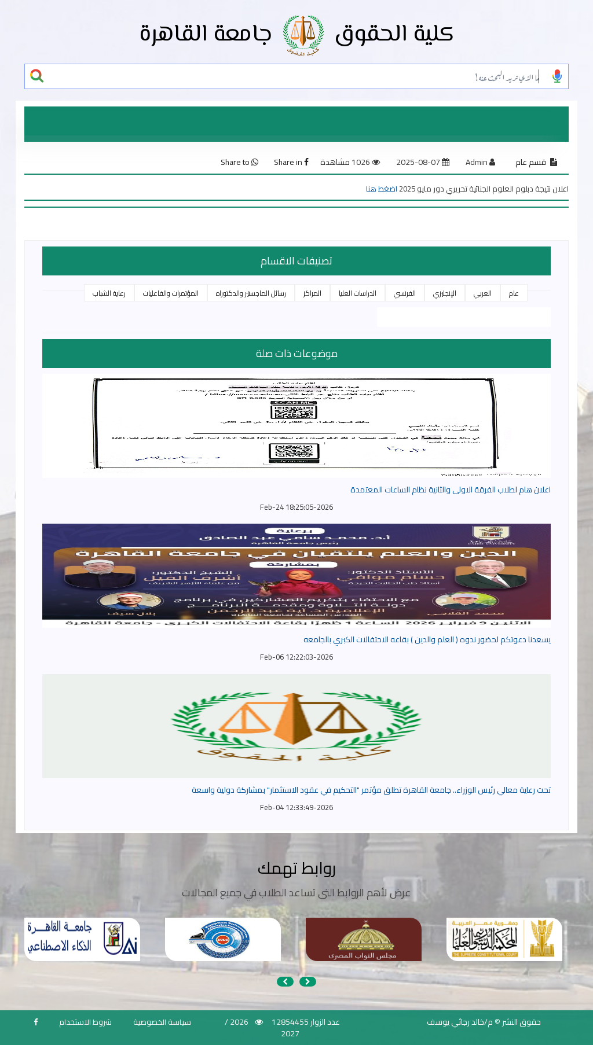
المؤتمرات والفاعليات (171, 293)
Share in (291, 162)
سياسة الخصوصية (162, 1022)
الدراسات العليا (357, 293)
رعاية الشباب (109, 293)
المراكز (312, 293)
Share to (239, 162)
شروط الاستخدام (85, 1022)
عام (514, 293)
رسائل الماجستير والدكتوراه (251, 293)
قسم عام (530, 162)
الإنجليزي (444, 293)
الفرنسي (405, 293)
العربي (483, 293)
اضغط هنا (381, 189)
